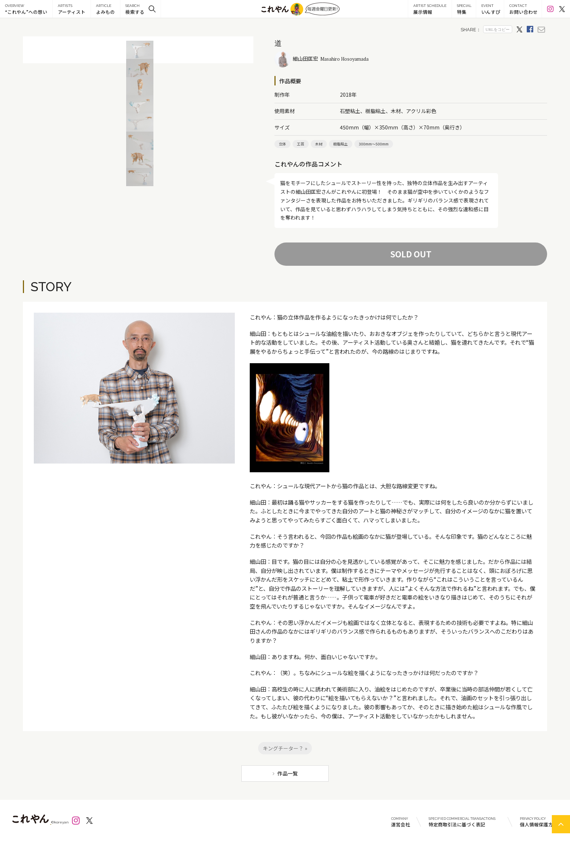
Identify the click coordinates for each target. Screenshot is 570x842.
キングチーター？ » (285, 748)
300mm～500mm (374, 144)
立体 (282, 144)
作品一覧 (287, 773)
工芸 (300, 144)
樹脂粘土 (340, 144)
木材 (318, 144)
